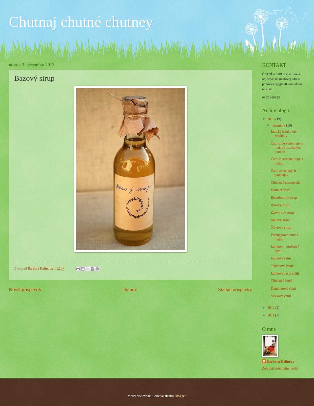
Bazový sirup (280, 205)
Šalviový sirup (281, 227)
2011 (271, 315)
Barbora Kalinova (280, 361)
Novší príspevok (25, 289)
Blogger (180, 396)
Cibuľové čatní (281, 281)
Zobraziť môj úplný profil (280, 368)
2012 (271, 308)
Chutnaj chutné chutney (81, 21)
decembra (279, 125)
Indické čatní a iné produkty (284, 134)
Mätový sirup (280, 220)
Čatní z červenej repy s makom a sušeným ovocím (287, 147)
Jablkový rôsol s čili (285, 273)
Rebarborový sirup (284, 197)
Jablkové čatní (281, 258)
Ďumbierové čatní (283, 288)
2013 (271, 119)
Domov (129, 289)
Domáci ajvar (280, 190)
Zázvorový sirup (282, 212)
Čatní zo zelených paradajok (283, 173)
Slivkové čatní (281, 296)
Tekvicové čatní (282, 266)
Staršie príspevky (235, 289)
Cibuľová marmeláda (285, 183)
